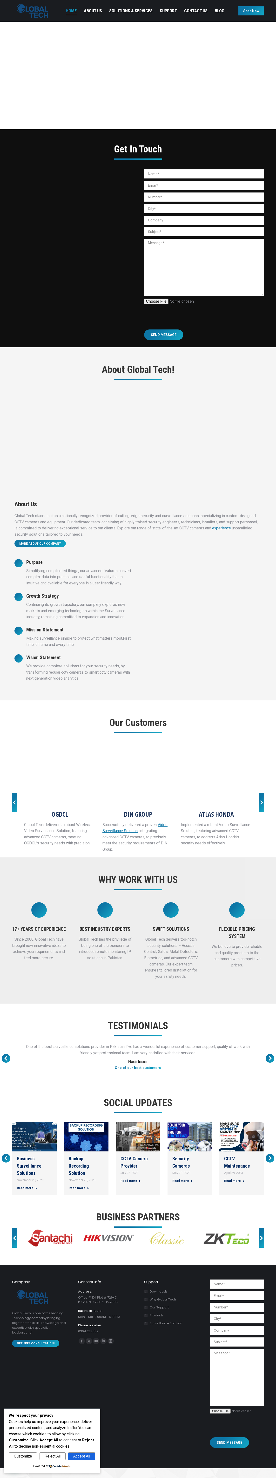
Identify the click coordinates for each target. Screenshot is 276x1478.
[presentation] (180, 323)
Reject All (53, 1456)
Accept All (81, 1456)
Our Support (159, 1317)
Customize (23, 1456)
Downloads (159, 1301)
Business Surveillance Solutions (29, 1175)
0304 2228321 (24, 5)
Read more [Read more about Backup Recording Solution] (79, 1197)
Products (157, 1325)
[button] (14, 812)
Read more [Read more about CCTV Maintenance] (234, 1190)
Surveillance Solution (166, 1333)
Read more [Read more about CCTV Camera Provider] (131, 1190)
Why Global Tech (163, 1309)
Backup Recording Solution (79, 1175)
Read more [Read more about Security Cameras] (182, 1190)
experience (221, 537)
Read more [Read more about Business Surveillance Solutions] (27, 1197)
